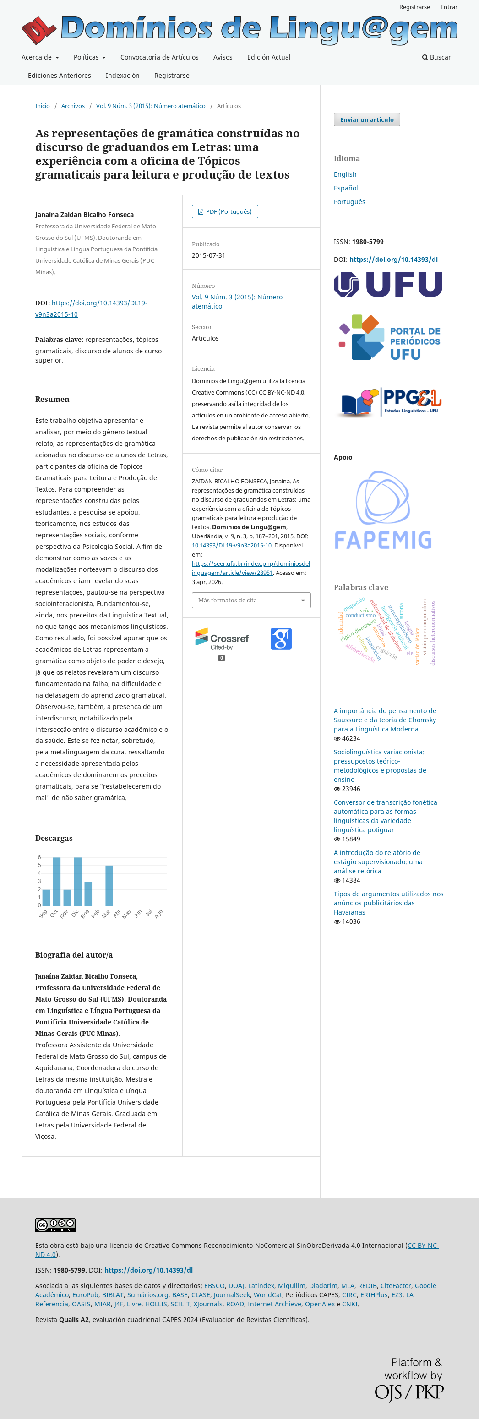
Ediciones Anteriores (59, 75)
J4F (118, 1304)
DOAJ (237, 1285)
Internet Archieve (274, 1304)
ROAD (235, 1304)
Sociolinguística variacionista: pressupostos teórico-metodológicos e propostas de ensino (380, 765)
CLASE (200, 1294)
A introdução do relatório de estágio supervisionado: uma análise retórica (378, 861)
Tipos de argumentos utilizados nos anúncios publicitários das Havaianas (389, 902)
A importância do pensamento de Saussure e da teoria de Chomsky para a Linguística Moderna (385, 719)
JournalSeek (232, 1294)
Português (349, 201)
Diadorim (323, 1285)
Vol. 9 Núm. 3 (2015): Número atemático (151, 106)
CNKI (350, 1304)
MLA (347, 1285)
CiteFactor (396, 1285)
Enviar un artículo (367, 119)
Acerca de (38, 57)
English (345, 174)
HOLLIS (156, 1304)
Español (346, 188)
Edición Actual (269, 57)
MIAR (102, 1304)
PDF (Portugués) (228, 211)
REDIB (367, 1285)
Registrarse (172, 75)
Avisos (223, 57)
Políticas (87, 57)
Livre (134, 1304)
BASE (180, 1294)
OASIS (81, 1304)
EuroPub (85, 1294)
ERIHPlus (374, 1294)
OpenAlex (320, 1304)
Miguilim (291, 1285)
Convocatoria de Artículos (159, 57)
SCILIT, (181, 1304)
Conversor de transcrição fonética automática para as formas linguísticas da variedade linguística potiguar (385, 816)
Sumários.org (148, 1294)
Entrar (449, 7)
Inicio (42, 106)
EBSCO (214, 1285)
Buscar (436, 57)
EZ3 (397, 1294)
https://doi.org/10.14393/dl (393, 259)
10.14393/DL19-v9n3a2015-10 (232, 545)
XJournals (208, 1304)
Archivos (73, 106)
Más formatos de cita (227, 600)
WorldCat (268, 1294)
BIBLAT (113, 1294)
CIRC (349, 1294)
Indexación (123, 75)
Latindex (261, 1285)
